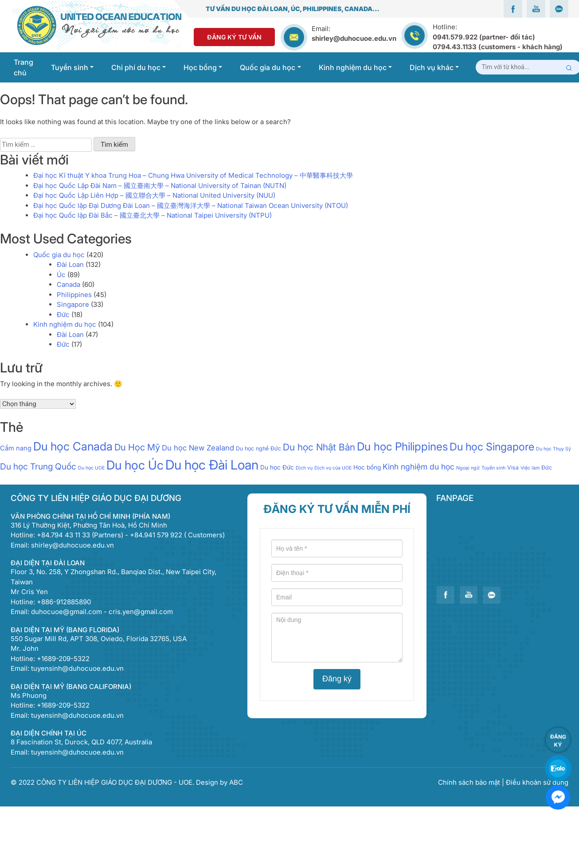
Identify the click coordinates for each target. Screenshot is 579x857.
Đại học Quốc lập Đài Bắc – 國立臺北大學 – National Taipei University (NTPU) (152, 215)
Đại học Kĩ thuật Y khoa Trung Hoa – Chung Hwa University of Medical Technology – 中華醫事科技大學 (193, 175)
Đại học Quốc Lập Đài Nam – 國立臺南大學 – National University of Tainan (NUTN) (159, 185)
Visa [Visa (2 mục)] (513, 467)
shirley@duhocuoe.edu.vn (354, 38)
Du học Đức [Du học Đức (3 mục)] (277, 467)
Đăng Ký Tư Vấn (234, 37)
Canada (68, 284)
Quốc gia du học (59, 254)
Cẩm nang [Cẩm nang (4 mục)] (15, 448)
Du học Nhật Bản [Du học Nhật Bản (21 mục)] (319, 447)
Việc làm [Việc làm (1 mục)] (530, 468)
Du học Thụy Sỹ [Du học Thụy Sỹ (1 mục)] (553, 449)
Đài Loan (70, 264)
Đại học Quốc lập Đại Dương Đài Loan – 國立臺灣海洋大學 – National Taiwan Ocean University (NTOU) (190, 205)
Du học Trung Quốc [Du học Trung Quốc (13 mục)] (38, 466)
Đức (63, 314)
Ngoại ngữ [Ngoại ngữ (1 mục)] (468, 468)
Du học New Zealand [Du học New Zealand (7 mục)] (198, 447)
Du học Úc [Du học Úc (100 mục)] (135, 465)
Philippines (74, 294)
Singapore (73, 304)
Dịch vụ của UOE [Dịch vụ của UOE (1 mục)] (333, 468)
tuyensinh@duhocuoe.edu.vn (77, 668)
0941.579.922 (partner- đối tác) (484, 37)
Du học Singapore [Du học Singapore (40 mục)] (492, 446)
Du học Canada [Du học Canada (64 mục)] (73, 446)
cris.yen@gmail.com (141, 611)
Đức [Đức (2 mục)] (546, 467)
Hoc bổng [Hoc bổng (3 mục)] (367, 467)
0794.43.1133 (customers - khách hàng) (498, 47)
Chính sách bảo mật (470, 782)
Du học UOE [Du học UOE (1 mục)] (91, 468)
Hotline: (498, 37)
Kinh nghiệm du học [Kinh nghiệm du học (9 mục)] (418, 466)
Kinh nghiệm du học (64, 324)
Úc (61, 274)
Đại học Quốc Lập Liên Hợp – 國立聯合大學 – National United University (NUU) (154, 195)
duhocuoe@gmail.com (66, 611)
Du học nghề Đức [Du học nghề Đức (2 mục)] (258, 448)
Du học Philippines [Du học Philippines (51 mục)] (402, 446)
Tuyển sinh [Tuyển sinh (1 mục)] (493, 468)
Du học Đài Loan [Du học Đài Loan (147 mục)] (211, 465)
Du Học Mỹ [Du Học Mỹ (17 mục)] (137, 447)
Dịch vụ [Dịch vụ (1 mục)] (304, 468)
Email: (321, 28)
